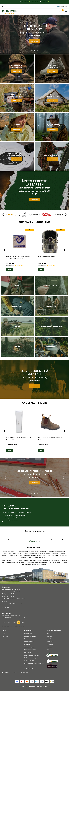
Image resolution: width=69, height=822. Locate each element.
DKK (3, 6)
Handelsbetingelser (29, 655)
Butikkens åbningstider (30, 644)
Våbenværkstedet (29, 649)
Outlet (48, 657)
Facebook (5, 686)
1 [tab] (31, 495)
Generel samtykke (29, 668)
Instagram (24, 686)
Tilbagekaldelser (28, 676)
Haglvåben (49, 644)
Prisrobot (26, 646)
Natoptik (49, 646)
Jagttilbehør (50, 652)
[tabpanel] (34, 34)
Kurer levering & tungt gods (31, 663)
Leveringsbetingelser (30, 657)
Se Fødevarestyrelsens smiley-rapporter (13, 634)
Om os (3, 641)
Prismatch (27, 652)
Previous (5, 34)
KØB (9, 270)
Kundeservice (62, 6)
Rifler (48, 641)
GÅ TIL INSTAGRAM (34, 549)
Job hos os (5, 644)
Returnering (27, 660)
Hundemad (49, 655)
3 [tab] (37, 495)
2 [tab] (34, 495)
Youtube (15, 686)
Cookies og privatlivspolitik (31, 665)
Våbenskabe (50, 649)
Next (64, 34)
